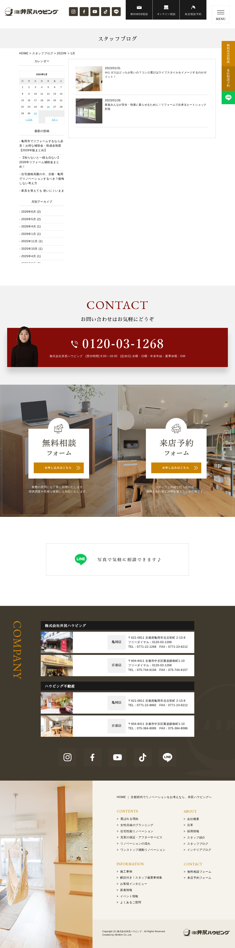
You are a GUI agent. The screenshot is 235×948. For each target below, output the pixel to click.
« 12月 (29, 120)
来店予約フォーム (199, 877)
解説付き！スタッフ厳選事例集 (141, 877)
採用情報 (193, 831)
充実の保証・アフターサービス (141, 837)
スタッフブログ (197, 843)
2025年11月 (29, 241)
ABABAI (118, 935)
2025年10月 (29, 248)
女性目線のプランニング (136, 825)
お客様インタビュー (133, 883)
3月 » (55, 120)
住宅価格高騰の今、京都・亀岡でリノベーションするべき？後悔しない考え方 (41, 179)
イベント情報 (129, 896)
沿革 (190, 825)
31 (35, 113)
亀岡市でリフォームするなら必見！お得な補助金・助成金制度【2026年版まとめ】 (41, 146)
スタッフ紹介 (196, 837)
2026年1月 (28, 233)
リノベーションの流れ (135, 843)
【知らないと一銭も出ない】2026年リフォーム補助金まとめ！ (39, 162)
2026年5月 (28, 219)
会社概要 (193, 818)
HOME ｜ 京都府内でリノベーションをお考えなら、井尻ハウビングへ (164, 797)
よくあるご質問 (130, 902)
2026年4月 (28, 226)
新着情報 (126, 890)
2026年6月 (28, 211)
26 (48, 107)
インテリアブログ (199, 849)
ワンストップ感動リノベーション (142, 849)
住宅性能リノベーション (136, 831)
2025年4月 (28, 256)
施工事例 (126, 871)
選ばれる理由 (129, 818)
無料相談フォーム (199, 871)
